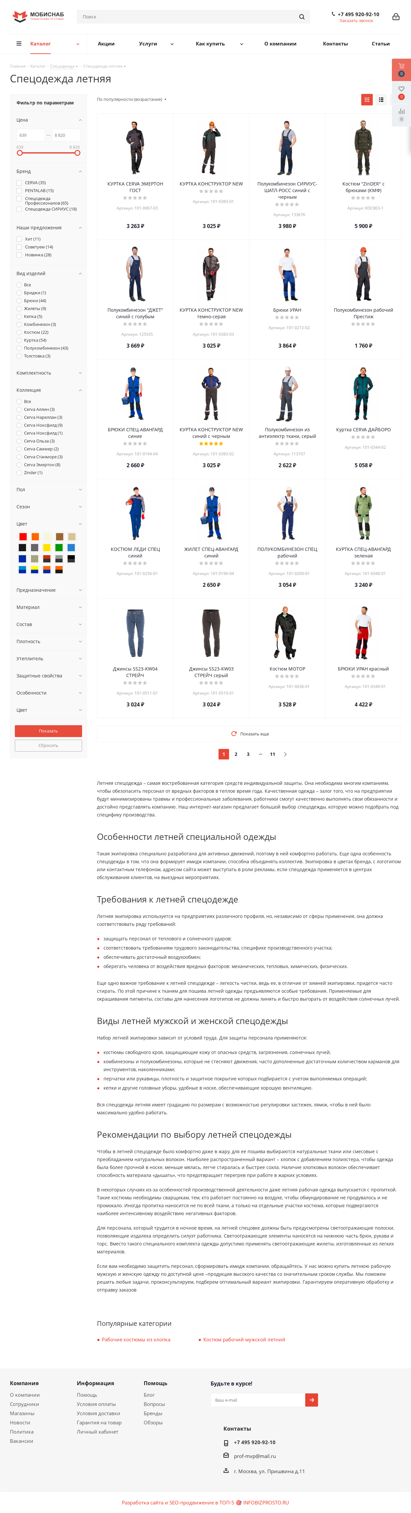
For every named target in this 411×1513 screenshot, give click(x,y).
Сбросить (48, 745)
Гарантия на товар (99, 1422)
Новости (20, 1422)
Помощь (87, 1394)
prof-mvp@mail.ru (255, 1456)
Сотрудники (24, 1404)
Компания (24, 1383)
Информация (95, 1383)
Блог (149, 1394)
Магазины (22, 1413)
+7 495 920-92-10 (358, 14)
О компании (25, 1394)
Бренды (153, 1413)
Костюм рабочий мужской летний (244, 1339)
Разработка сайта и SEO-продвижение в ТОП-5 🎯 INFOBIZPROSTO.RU (205, 1502)
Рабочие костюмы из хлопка (136, 1339)
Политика (22, 1431)
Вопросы (154, 1404)
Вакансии (21, 1441)
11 (272, 754)
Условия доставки (98, 1413)
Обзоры (153, 1422)
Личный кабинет (97, 1431)
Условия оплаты (96, 1404)
